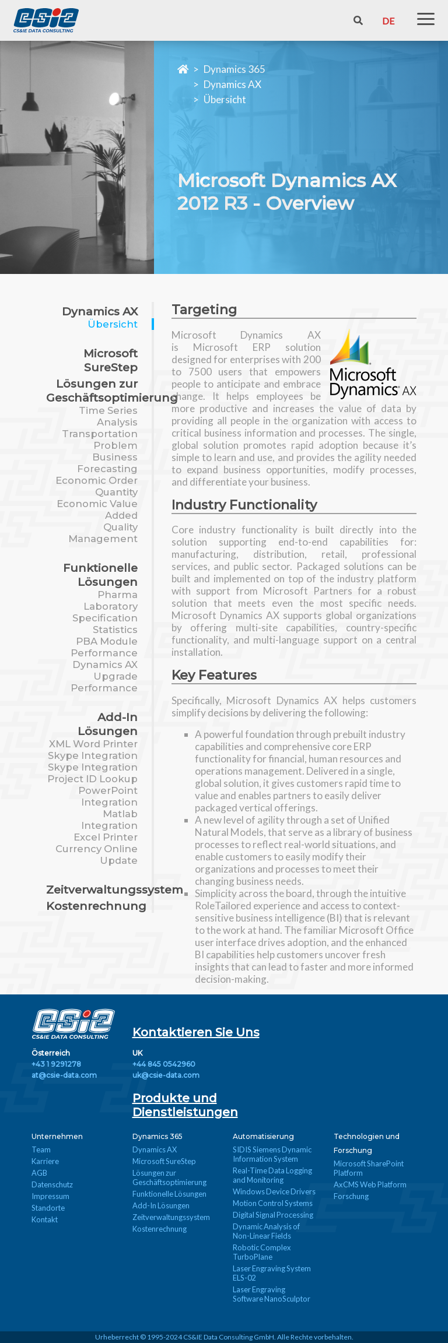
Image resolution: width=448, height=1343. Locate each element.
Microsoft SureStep (110, 360)
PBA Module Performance (104, 647)
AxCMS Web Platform (370, 1184)
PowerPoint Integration (108, 796)
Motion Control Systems (273, 1203)
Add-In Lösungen (108, 724)
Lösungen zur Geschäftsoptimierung (112, 391)
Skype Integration (93, 755)
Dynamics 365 (234, 69)
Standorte (48, 1207)
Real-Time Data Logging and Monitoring (272, 1175)
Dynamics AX (232, 84)
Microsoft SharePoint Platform (369, 1168)
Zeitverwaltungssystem (114, 889)
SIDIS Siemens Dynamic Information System (272, 1154)
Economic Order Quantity (96, 486)
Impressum (50, 1196)
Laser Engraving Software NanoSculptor (271, 1294)
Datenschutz (52, 1184)
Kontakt (45, 1219)
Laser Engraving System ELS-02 (272, 1273)
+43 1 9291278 (56, 1064)
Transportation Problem (100, 439)
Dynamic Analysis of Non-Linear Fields (266, 1231)
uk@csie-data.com (166, 1075)
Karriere (45, 1161)
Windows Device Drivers (274, 1191)
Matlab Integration (109, 819)
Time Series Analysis (108, 416)
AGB (39, 1172)
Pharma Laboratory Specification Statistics (105, 612)
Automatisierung (263, 1136)
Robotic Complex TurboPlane (262, 1252)
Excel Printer (106, 837)
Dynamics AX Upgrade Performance (104, 676)
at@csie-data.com (64, 1075)
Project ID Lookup (92, 779)
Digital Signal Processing (273, 1214)
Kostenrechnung (96, 906)
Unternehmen (57, 1136)
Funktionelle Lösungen (100, 575)
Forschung (351, 1196)
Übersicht (225, 99)
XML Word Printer (93, 744)
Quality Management (103, 532)
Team (41, 1149)
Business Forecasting (107, 462)
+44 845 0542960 (163, 1064)
